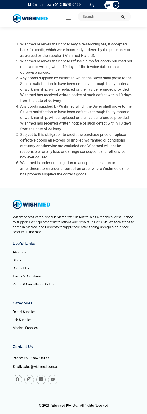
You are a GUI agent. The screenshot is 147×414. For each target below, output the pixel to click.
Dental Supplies (24, 311)
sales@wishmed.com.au (40, 367)
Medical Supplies (25, 327)
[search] (123, 17)
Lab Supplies (22, 319)
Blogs (17, 260)
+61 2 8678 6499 (36, 358)
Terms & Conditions (27, 276)
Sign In (93, 5)
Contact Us (21, 268)
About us (19, 252)
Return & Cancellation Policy (33, 284)
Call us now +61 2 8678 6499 (54, 5)
